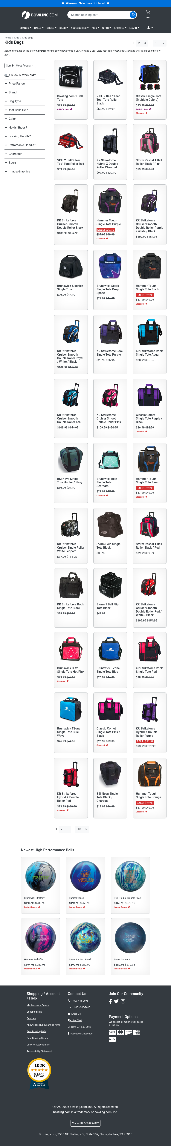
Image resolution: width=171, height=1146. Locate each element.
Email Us (74, 1013)
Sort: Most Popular (18, 65)
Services (31, 1018)
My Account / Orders (38, 1005)
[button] (25, 27)
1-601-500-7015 (82, 1007)
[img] (112, 1039)
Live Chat (75, 1020)
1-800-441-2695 (78, 1000)
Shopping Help (34, 1011)
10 (156, 43)
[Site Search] (133, 14)
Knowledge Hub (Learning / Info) (44, 1024)
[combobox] (99, 15)
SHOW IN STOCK (23, 75)
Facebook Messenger (80, 1033)
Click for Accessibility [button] (38, 1044)
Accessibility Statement (39, 1051)
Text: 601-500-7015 (79, 1026)
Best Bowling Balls (36, 1031)
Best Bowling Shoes (37, 1038)
